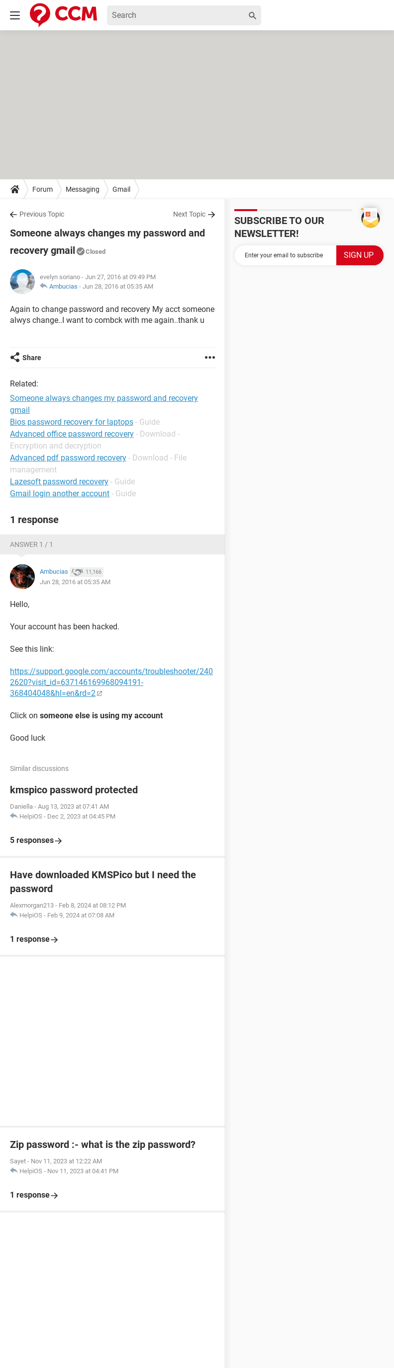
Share (31, 358)
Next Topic (189, 214)
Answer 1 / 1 (31, 544)
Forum (42, 189)
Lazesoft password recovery (59, 481)
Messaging (82, 189)
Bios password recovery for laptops (71, 422)
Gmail (121, 189)
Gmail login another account (59, 493)
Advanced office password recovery (72, 434)
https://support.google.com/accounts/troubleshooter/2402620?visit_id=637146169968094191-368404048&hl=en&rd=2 (111, 682)
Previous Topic (41, 214)
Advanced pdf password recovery (68, 457)
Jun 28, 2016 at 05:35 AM (118, 286)
